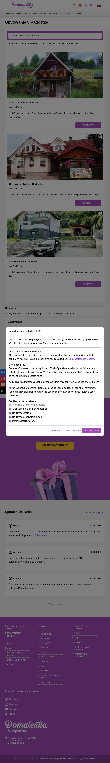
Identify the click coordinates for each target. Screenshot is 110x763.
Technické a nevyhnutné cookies (28, 405)
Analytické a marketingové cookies (29, 409)
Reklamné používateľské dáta (27, 417)
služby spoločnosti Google (80, 359)
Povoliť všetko (92, 430)
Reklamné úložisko (21, 413)
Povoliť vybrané (73, 430)
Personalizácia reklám (23, 421)
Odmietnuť (55, 430)
